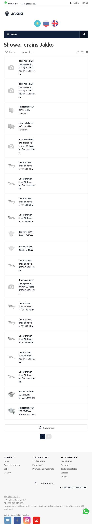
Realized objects (12, 465)
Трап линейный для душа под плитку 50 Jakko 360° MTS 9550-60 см (27, 146)
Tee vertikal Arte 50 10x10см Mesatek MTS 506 (27, 394)
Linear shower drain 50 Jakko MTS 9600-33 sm (26, 322)
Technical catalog (69, 469)
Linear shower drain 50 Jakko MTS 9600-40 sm (26, 218)
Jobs (6, 469)
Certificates (66, 461)
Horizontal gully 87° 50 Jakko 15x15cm (26, 110)
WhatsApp (11, 3)
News (6, 461)
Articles (64, 476)
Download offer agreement (73, 488)
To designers (38, 461)
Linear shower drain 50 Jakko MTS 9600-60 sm (26, 339)
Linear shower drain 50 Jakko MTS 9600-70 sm (26, 306)
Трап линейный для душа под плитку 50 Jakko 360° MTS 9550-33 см (27, 286)
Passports (65, 465)
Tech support (69, 457)
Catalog (64, 472)
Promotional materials (43, 469)
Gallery (7, 472)
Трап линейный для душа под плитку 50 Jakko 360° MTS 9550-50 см (27, 90)
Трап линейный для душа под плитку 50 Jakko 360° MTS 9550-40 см (27, 67)
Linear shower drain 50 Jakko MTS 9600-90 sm (26, 165)
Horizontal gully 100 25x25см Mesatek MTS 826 (27, 411)
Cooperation (40, 457)
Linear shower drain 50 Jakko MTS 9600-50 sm (26, 201)
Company (9, 457)
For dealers (37, 465)
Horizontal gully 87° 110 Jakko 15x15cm (26, 126)
